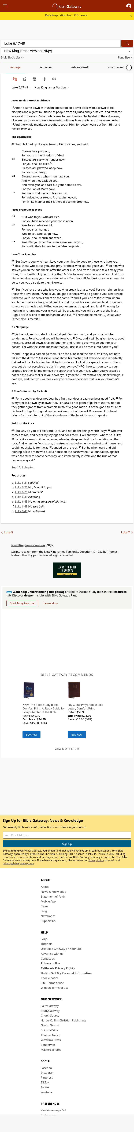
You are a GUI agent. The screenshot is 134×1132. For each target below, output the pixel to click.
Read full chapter (23, 467)
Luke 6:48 (21, 506)
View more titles (67, 749)
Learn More (51, 603)
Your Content (69, 67)
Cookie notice (50, 978)
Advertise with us (52, 954)
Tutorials (46, 944)
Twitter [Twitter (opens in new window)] (45, 1087)
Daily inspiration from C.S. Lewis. (66, 15)
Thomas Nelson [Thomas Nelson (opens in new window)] (51, 1035)
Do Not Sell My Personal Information (66, 973)
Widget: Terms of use (54, 988)
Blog (44, 911)
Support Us (48, 921)
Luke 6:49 (21, 511)
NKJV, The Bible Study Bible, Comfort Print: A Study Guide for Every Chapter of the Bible (44, 708)
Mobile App (48, 901)
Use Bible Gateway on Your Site (61, 949)
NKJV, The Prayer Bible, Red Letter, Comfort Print (85, 706)
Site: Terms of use (52, 983)
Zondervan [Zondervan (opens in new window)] (48, 1045)
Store (44, 906)
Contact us (48, 959)
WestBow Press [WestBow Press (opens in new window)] (51, 1040)
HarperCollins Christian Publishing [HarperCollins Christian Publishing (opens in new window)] (63, 1020)
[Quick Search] (61, 43)
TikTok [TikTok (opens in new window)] (45, 1082)
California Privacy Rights (58, 968)
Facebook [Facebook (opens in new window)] (47, 1068)
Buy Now (31, 734)
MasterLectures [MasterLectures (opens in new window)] (51, 1050)
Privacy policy (50, 963)
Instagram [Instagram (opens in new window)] (47, 1073)
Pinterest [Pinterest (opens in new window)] (47, 1077)
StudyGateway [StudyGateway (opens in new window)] (50, 1011)
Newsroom (48, 916)
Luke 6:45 (21, 501)
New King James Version (28, 545)
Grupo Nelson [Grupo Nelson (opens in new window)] (50, 1025)
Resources (25, 67)
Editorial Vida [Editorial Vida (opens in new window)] (49, 1030)
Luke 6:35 (21, 497)
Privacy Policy (96, 860)
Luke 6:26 (21, 487)
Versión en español (53, 1110)
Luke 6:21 (21, 483)
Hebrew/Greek (46, 67)
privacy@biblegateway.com (18, 863)
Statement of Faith (53, 896)
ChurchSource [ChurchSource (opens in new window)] (50, 1015)
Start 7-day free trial (22, 603)
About (45, 887)
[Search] (127, 43)
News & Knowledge (53, 892)
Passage (9, 67)
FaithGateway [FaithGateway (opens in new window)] (50, 1006)
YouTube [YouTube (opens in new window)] (46, 1092)
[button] (128, 6)
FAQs (44, 939)
